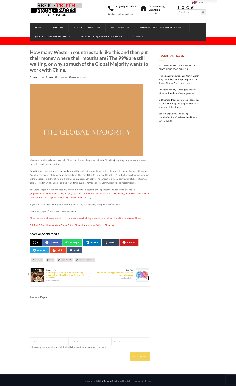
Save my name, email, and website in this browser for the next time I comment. (69, 346)
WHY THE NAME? (120, 27)
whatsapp (72, 241)
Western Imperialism (86, 259)
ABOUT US (57, 27)
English (198, 2)
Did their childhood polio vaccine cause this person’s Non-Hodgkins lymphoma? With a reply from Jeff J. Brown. (179, 103)
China (51, 259)
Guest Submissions (79, 76)
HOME (38, 27)
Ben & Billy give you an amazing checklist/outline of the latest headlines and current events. (179, 116)
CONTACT (138, 36)
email (74, 249)
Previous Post (60, 273)
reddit (57, 249)
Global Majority (66, 259)
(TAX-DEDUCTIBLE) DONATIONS (52, 36)
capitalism (39, 259)
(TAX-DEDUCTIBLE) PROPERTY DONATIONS (100, 36)
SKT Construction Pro (110, 380)
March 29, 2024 (38, 76)
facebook (51, 241)
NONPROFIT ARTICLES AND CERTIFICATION (162, 27)
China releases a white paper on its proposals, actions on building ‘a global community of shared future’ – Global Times (85, 217)
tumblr (110, 241)
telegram (39, 249)
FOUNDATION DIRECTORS (87, 27)
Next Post (120, 271)
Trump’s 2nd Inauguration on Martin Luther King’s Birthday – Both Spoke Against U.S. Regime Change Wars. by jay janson (179, 79)
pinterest (129, 241)
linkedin (92, 241)
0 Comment (63, 76)
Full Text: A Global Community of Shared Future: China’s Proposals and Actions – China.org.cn (73, 224)
